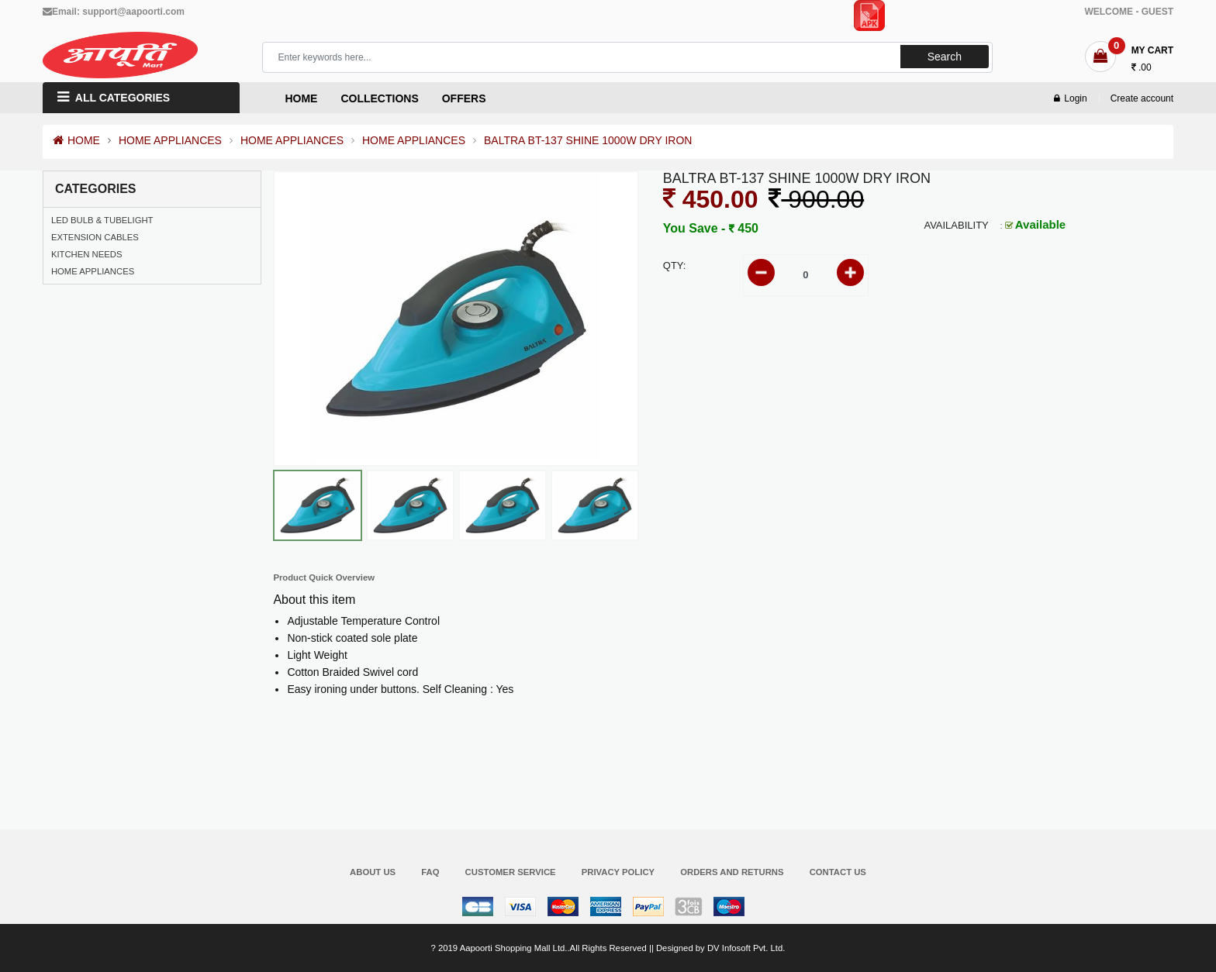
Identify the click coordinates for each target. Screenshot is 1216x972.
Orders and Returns (731, 872)
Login (1070, 98)
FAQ (430, 872)
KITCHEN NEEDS (87, 254)
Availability (956, 225)
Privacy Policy (618, 872)
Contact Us (838, 872)
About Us (373, 872)
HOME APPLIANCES (170, 140)
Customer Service (510, 872)
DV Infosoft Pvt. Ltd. (746, 948)
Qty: (674, 265)
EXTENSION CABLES (95, 237)
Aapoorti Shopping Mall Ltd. (514, 948)
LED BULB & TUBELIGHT (102, 220)
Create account (1142, 98)
